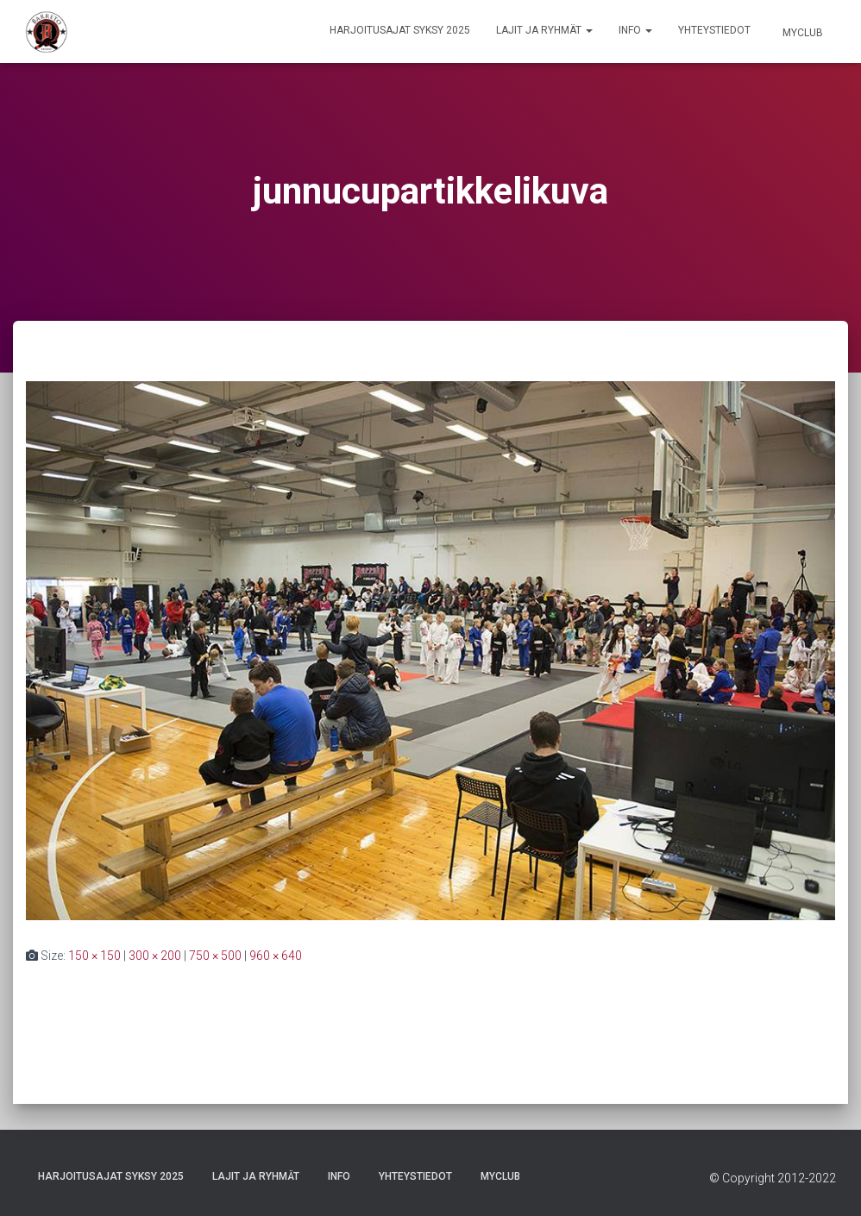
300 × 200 (155, 955)
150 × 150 (94, 955)
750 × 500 (215, 955)
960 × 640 (275, 955)
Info (635, 30)
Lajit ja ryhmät (544, 30)
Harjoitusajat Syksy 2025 (400, 30)
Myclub (801, 33)
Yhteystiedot (714, 30)
